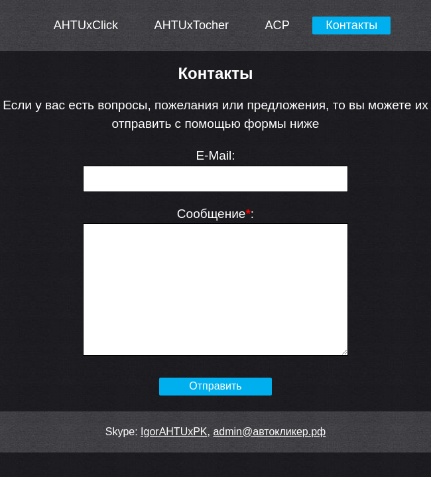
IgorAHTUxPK (174, 431)
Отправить (215, 386)
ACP (277, 25)
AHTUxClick (86, 25)
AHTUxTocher (191, 25)
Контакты (351, 25)
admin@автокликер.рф (269, 431)
